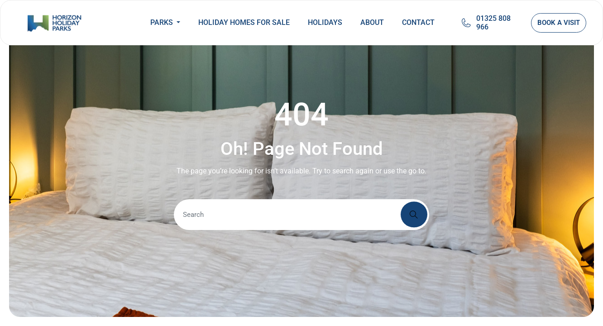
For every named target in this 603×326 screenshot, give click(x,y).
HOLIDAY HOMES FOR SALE (244, 22)
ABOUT (372, 22)
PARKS (162, 22)
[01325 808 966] (466, 22)
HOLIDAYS (325, 22)
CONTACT (418, 22)
